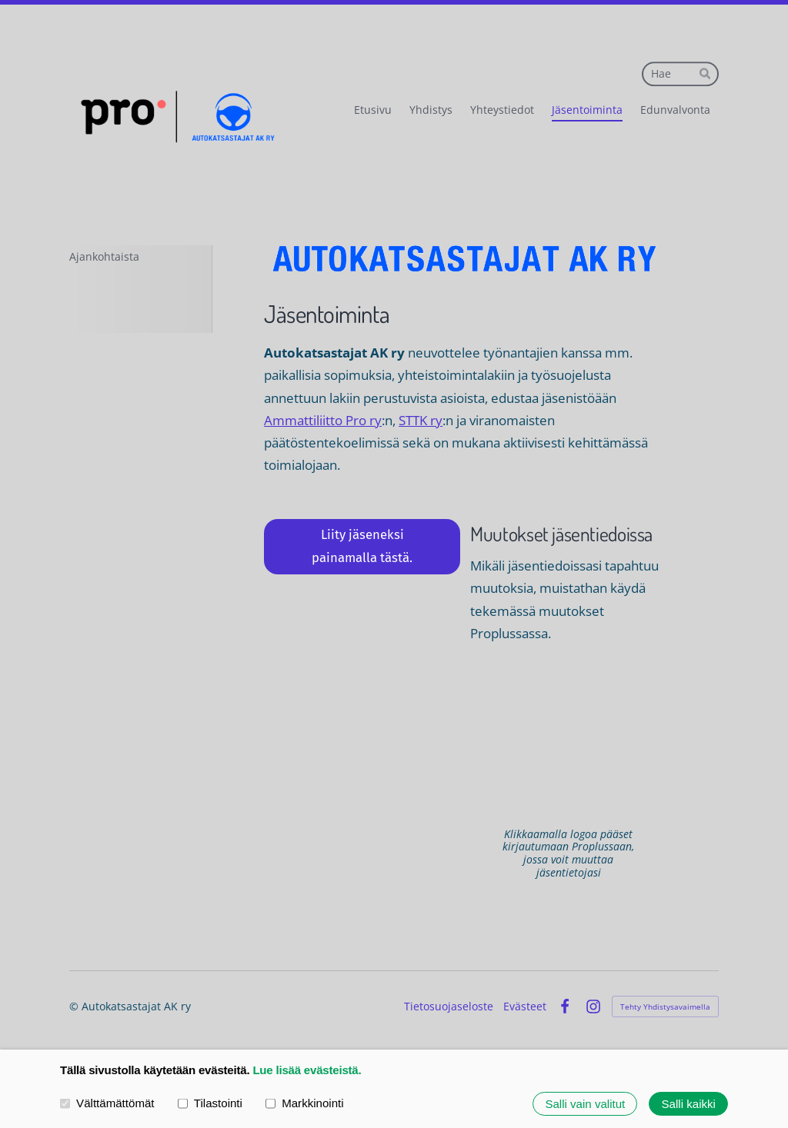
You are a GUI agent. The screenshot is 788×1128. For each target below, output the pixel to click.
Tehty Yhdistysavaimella (665, 1006)
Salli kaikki (689, 1103)
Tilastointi (210, 1103)
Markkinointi (304, 1103)
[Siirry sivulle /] (465, 259)
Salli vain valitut (585, 1103)
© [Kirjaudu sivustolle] (75, 1006)
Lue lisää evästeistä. (306, 1069)
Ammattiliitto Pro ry (323, 420)
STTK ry (420, 420)
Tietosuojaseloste (448, 1006)
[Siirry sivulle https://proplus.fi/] (568, 736)
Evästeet (524, 1006)
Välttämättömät (107, 1103)
